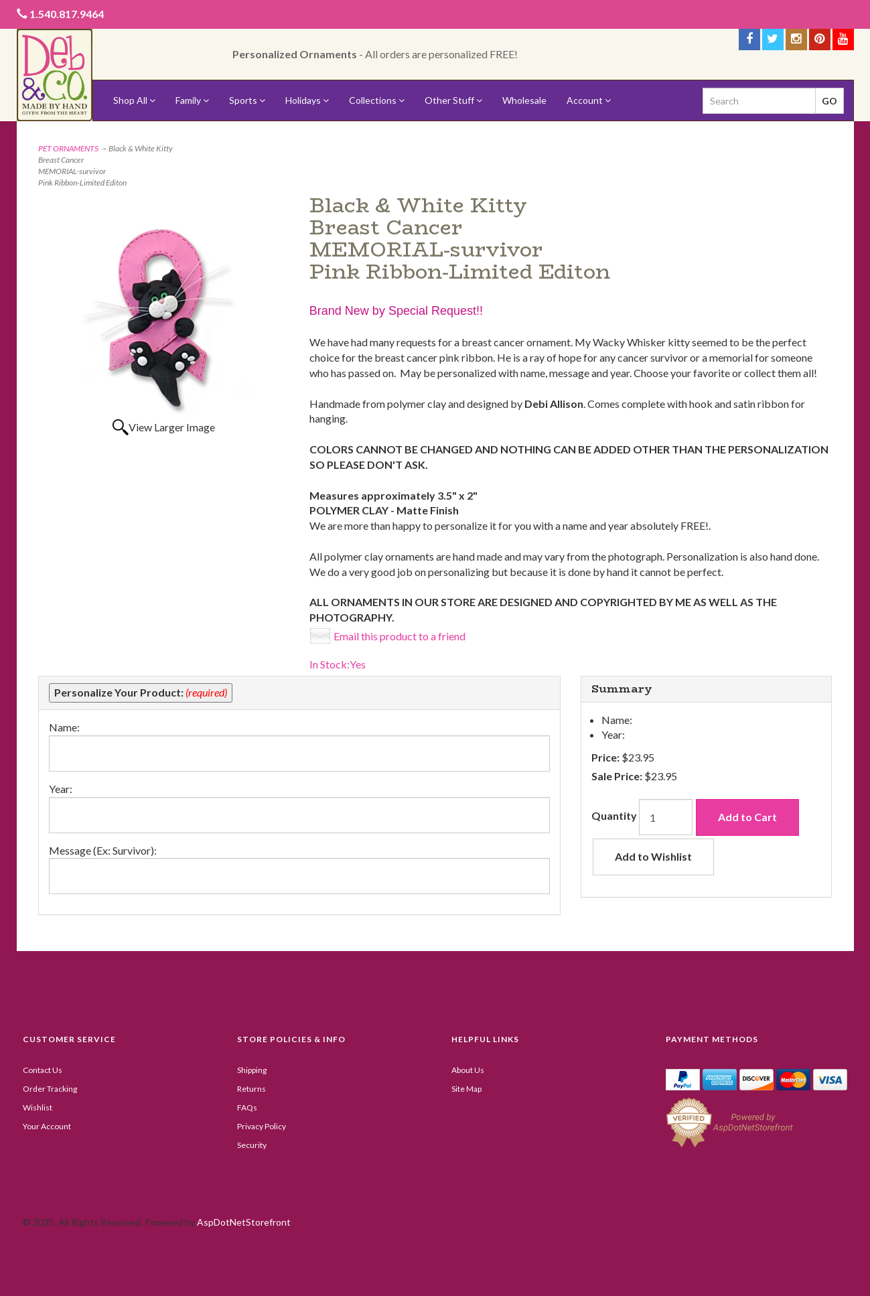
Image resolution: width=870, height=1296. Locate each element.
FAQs (247, 1107)
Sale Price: (616, 776)
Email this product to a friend (399, 636)
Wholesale (524, 100)
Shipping (252, 1070)
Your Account (47, 1126)
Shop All (134, 100)
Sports (247, 100)
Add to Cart (747, 816)
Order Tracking (50, 1089)
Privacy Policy (261, 1126)
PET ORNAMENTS (68, 148)
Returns (251, 1089)
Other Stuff (453, 100)
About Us (467, 1070)
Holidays (307, 100)
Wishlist (37, 1107)
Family (192, 100)
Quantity (614, 815)
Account (589, 100)
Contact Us (42, 1070)
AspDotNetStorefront (244, 1222)
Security (252, 1145)
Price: (605, 757)
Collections (377, 100)
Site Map (466, 1089)
